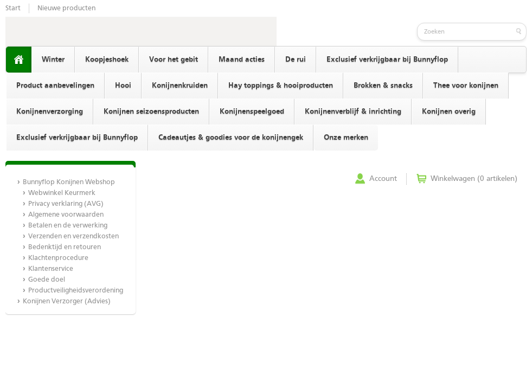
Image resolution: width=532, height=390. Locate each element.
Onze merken (346, 137)
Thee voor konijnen (465, 85)
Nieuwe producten (66, 8)
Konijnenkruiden (180, 85)
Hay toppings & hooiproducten (280, 85)
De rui (295, 59)
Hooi (123, 85)
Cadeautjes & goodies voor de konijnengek (230, 137)
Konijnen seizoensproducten (151, 111)
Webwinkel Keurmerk (61, 193)
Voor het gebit (173, 59)
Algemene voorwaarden (66, 214)
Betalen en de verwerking (67, 225)
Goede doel (46, 279)
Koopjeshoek (107, 59)
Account (383, 179)
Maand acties (242, 59)
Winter (53, 59)
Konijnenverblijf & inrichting (353, 111)
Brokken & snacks (383, 85)
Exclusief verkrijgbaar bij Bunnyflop (387, 59)
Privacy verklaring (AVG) (66, 203)
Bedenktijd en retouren (64, 247)
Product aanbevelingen (55, 85)
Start (13, 8)
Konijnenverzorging (49, 111)
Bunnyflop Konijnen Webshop (69, 182)
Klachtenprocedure (58, 258)
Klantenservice (50, 268)
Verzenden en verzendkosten (73, 236)
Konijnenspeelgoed (252, 111)
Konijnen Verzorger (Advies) (67, 301)
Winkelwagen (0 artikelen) (474, 179)
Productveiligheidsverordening (75, 290)
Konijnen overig (449, 111)
